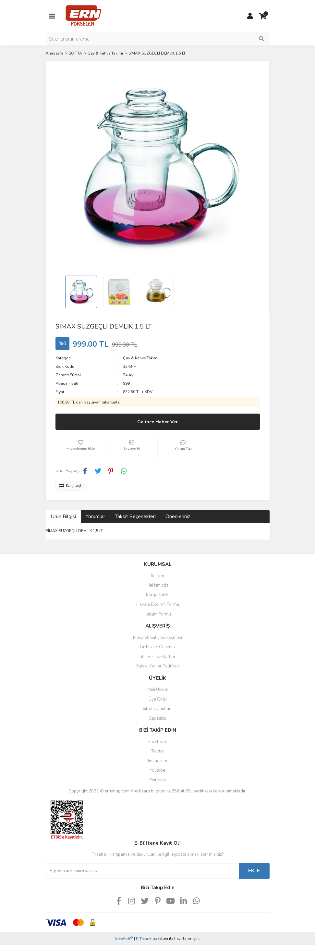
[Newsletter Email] (142, 871)
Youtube (157, 770)
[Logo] (83, 16)
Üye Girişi (158, 699)
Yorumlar (95, 516)
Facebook (157, 742)
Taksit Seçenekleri (135, 516)
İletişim (157, 576)
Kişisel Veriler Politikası (158, 666)
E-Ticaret (143, 938)
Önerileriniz (177, 516)
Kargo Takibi (157, 595)
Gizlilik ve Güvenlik (158, 647)
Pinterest (157, 780)
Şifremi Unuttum (157, 709)
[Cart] (263, 16)
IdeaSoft (124, 938)
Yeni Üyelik (158, 689)
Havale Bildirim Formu (157, 604)
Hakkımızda (157, 585)
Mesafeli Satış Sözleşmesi (157, 637)
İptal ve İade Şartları (157, 657)
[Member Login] (250, 16)
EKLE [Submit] (254, 870)
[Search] (158, 38)
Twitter (157, 751)
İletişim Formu (157, 614)
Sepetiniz (157, 718)
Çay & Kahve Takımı (140, 358)
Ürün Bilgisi (63, 516)
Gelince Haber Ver (157, 422)
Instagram (157, 761)
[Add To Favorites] (80, 448)
